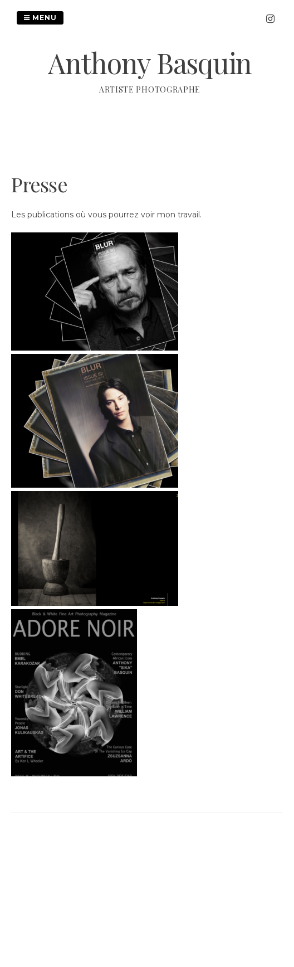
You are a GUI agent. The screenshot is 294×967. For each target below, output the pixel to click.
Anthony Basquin (150, 62)
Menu (40, 17)
